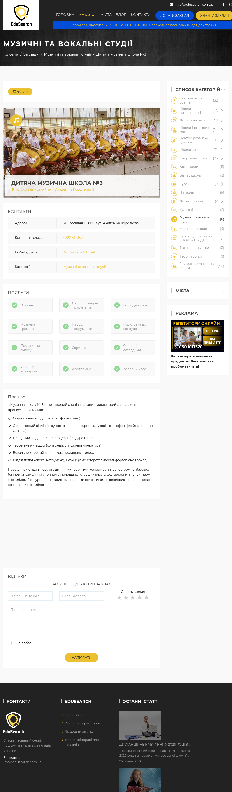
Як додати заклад (79, 737)
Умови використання (82, 728)
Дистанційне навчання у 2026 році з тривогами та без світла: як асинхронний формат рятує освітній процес (192, 720)
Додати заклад (179, 15)
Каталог (89, 15)
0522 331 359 (73, 240)
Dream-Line (219, 786)
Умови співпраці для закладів (82, 747)
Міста (109, 15)
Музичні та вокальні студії (84, 269)
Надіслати (82, 663)
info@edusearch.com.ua (22, 767)
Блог (126, 15)
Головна (65, 15)
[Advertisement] (81, 541)
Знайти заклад (215, 15)
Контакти (148, 15)
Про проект (74, 720)
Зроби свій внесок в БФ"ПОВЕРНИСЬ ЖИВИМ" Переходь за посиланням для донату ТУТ (142, 25)
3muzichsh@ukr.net (79, 254)
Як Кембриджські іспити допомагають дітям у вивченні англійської (188, 748)
